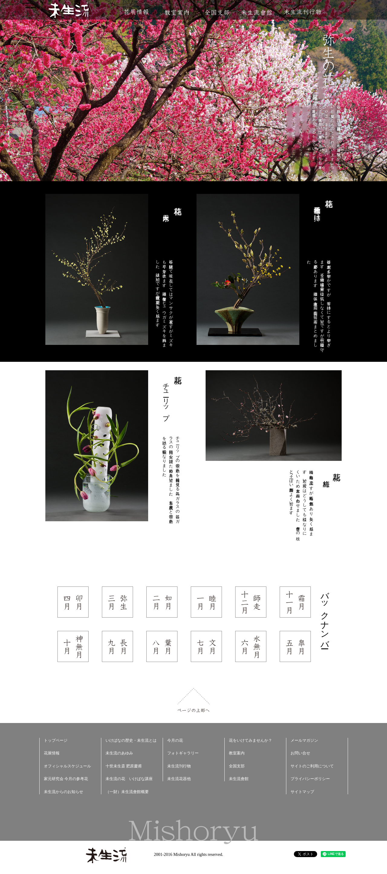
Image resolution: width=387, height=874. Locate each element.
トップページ (55, 740)
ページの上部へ (193, 700)
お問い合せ (300, 753)
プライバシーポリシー (310, 778)
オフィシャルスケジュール (67, 766)
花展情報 (136, 12)
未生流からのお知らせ (63, 791)
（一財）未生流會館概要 (127, 791)
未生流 (69, 11)
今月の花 (175, 740)
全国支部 (216, 12)
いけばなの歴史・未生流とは (131, 740)
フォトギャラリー (183, 753)
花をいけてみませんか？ (250, 740)
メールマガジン (304, 740)
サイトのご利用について (312, 766)
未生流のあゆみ (119, 753)
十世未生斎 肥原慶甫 (124, 766)
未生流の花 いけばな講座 (129, 778)
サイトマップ (302, 791)
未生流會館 (256, 12)
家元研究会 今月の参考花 (66, 778)
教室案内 (176, 12)
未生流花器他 (179, 778)
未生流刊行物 (302, 12)
